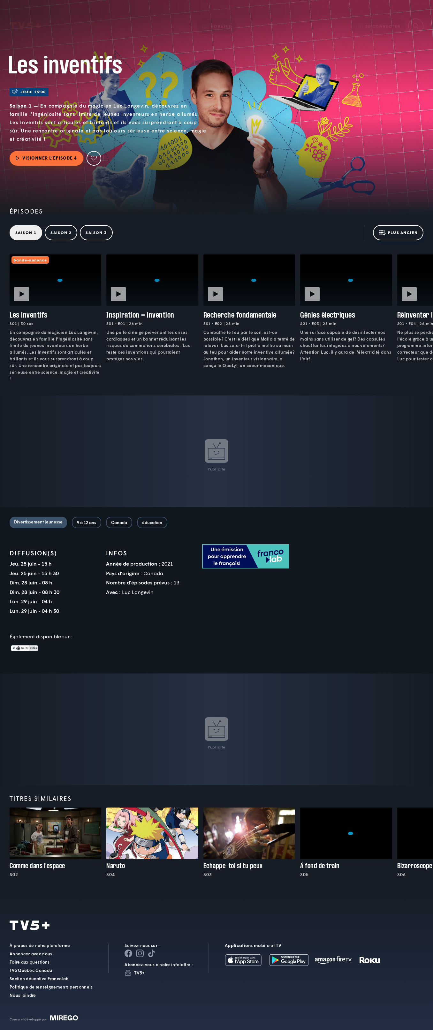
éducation (152, 522)
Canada (119, 522)
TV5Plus (25, 17)
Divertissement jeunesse (38, 521)
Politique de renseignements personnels (51, 986)
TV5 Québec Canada (31, 970)
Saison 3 (96, 232)
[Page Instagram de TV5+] (140, 953)
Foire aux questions (30, 962)
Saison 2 (61, 232)
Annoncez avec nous (31, 953)
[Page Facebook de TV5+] (128, 953)
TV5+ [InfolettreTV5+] (139, 972)
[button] (217, 17)
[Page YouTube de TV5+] (151, 953)
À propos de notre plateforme (40, 945)
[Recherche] (415, 17)
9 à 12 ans (86, 522)
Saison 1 (25, 232)
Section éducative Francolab (39, 978)
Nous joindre (23, 995)
